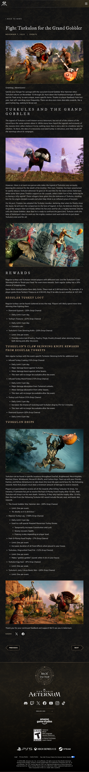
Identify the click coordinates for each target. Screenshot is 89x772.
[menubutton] (86, 4)
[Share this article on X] (16, 634)
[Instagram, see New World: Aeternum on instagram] (57, 703)
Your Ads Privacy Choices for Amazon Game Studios (57, 757)
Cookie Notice (34, 757)
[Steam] (65, 749)
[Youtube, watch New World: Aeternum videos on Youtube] (51, 703)
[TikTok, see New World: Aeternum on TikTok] (63, 703)
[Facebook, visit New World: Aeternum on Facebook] (44, 703)
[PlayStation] (24, 749)
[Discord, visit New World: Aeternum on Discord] (26, 703)
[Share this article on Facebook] (23, 634)
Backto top (44, 675)
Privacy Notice (23, 757)
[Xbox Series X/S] (45, 749)
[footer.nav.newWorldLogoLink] (44, 696)
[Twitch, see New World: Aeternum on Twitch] (32, 703)
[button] (44, 62)
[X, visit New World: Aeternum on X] (38, 703)
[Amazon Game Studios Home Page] (44, 722)
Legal (15, 757)
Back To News (14, 19)
